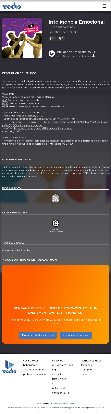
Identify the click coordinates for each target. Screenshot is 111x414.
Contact (56, 374)
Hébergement (31, 365)
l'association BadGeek (30, 408)
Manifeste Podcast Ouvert (64, 404)
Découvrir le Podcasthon (38, 335)
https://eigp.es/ (12, 131)
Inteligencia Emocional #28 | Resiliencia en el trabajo (76, 52)
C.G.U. (55, 383)
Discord (85, 374)
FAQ (54, 369)
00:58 (5, 97)
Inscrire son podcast (76, 335)
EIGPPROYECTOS (64, 27)
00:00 (5, 94)
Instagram (86, 369)
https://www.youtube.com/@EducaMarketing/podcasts (43, 128)
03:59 (5, 103)
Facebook (86, 365)
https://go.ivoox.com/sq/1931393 (28, 115)
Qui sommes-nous (62, 365)
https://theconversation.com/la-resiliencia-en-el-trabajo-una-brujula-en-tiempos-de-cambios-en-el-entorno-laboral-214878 (55, 142)
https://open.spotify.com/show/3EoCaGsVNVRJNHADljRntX (43, 119)
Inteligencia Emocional (77, 22)
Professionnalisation (34, 374)
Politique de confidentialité (60, 390)
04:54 (5, 106)
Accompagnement (34, 369)
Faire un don (59, 379)
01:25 (4, 100)
